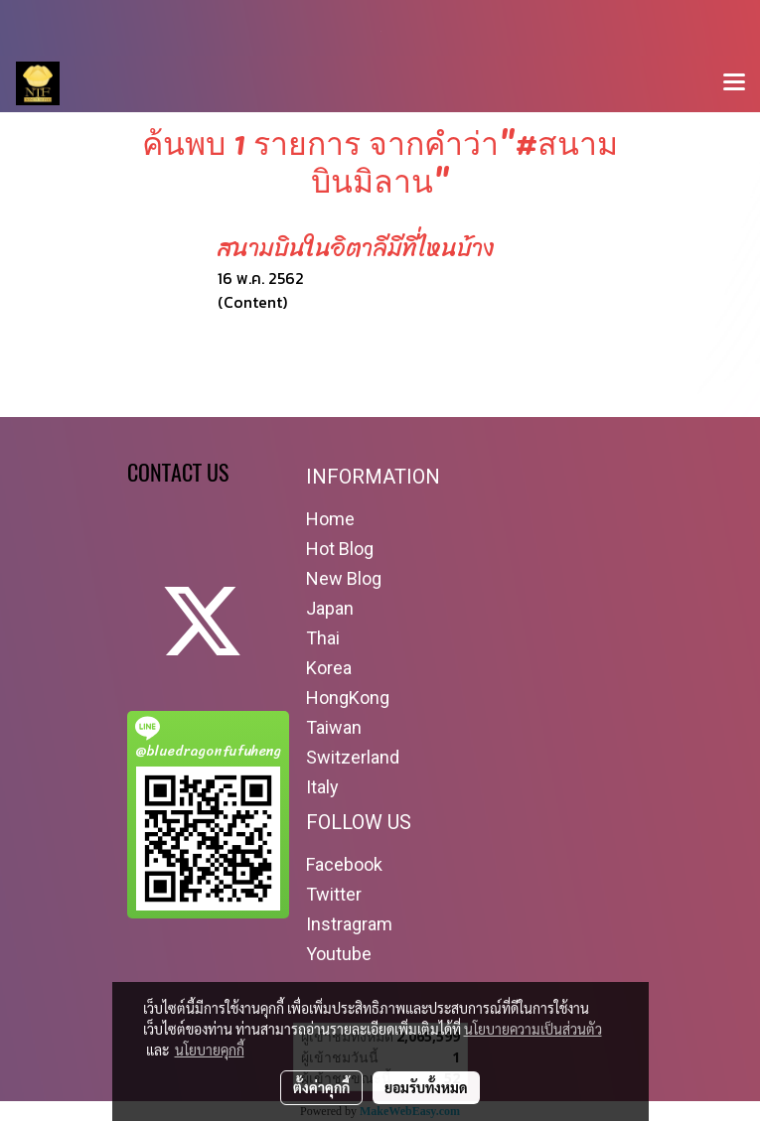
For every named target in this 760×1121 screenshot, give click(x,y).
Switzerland (352, 757)
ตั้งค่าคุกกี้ (321, 1087)
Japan (330, 608)
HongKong (347, 697)
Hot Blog (340, 548)
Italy (322, 786)
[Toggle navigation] (734, 83)
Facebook (344, 864)
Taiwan (334, 727)
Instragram (349, 923)
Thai (323, 638)
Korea (329, 667)
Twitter (334, 894)
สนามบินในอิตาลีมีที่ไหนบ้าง (356, 248)
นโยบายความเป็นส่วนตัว (533, 1029)
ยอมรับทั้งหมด (426, 1087)
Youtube (339, 953)
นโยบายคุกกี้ (209, 1049)
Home (330, 518)
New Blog (343, 578)
